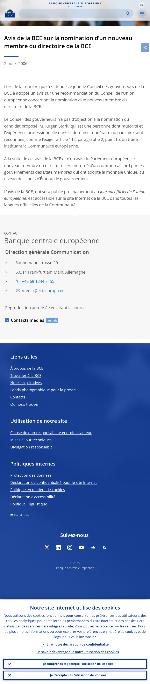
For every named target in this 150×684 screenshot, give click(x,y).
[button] (141, 5)
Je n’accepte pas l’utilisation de (78, 675)
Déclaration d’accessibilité (32, 496)
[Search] (72, 13)
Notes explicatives (26, 382)
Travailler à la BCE (25, 375)
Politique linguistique (28, 504)
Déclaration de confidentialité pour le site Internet (53, 482)
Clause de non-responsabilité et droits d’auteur (51, 432)
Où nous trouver (24, 404)
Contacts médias (27, 320)
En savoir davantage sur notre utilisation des (77, 651)
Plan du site (21, 515)
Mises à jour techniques (31, 439)
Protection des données (30, 475)
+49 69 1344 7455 (38, 281)
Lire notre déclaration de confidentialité (78, 643)
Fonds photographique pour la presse (43, 389)
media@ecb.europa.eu (43, 290)
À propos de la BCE (26, 368)
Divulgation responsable (31, 447)
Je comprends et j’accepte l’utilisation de (78, 663)
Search (127, 13)
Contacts (17, 397)
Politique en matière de (37, 489)
